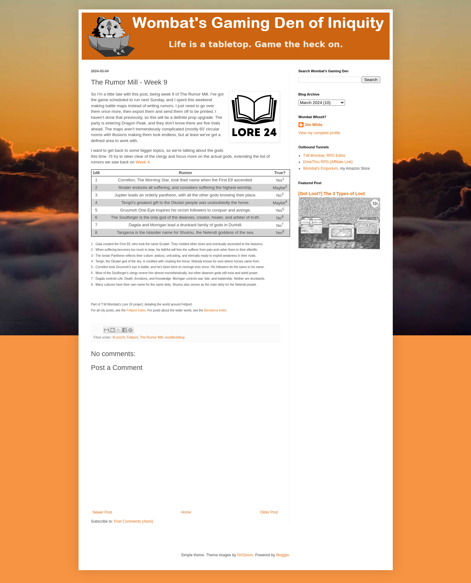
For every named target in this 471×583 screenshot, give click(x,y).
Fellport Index (136, 310)
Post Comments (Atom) (133, 521)
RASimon (245, 555)
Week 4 (143, 162)
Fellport (132, 337)
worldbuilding (174, 337)
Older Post (269, 512)
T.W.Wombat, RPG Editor (324, 155)
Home (186, 512)
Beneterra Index (215, 310)
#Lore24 (118, 337)
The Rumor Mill (151, 337)
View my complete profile (319, 133)
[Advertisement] (335, 328)
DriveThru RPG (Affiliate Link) (328, 162)
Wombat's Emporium (320, 168)
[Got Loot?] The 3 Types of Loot (331, 193)
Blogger (282, 555)
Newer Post (102, 512)
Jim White (314, 125)
